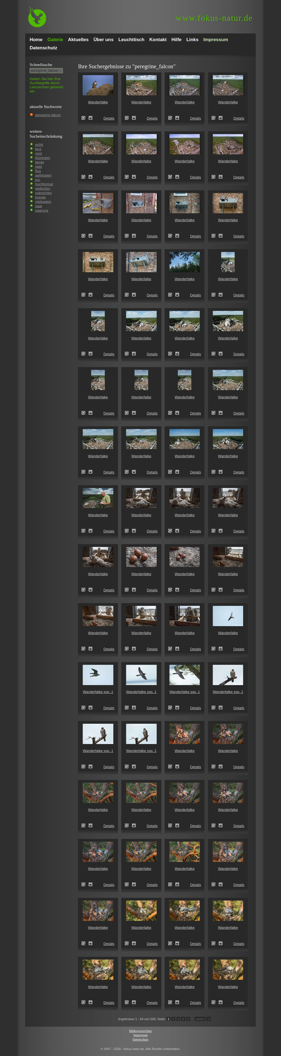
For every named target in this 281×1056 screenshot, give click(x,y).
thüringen (42, 158)
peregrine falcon (48, 115)
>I (208, 1019)
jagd (38, 166)
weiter (200, 1019)
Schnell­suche (41, 64)
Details (108, 118)
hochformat (44, 184)
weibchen (42, 188)
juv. (37, 180)
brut (38, 149)
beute (39, 162)
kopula (40, 197)
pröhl (39, 145)
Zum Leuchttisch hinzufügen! (90, 118)
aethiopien (43, 175)
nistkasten (43, 202)
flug (38, 171)
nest (38, 153)
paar (38, 206)
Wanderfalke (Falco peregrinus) (85, 118)
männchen (43, 193)
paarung (41, 210)
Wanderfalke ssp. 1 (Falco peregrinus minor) (85, 707)
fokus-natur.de (214, 18)
